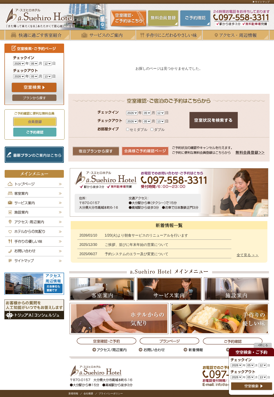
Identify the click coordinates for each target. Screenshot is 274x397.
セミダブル (137, 129)
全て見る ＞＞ (248, 255)
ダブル (157, 129)
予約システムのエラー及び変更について (136, 254)
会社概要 (88, 393)
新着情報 (73, 393)
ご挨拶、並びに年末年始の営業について (136, 245)
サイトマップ (262, 1)
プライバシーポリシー (111, 393)
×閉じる (263, 345)
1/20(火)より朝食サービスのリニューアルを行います (146, 235)
